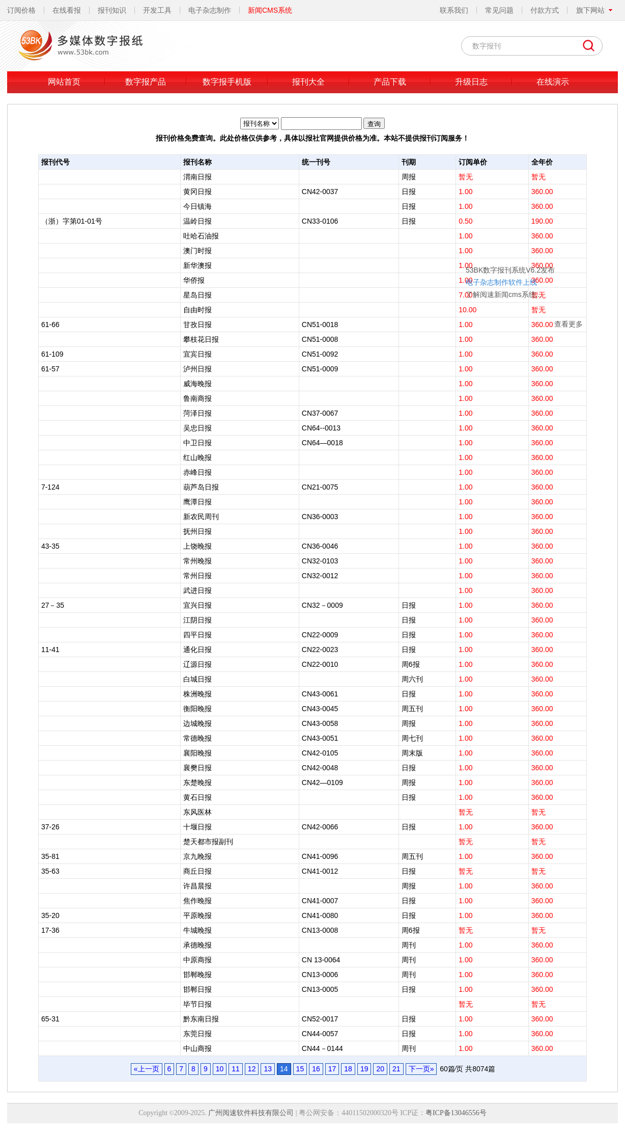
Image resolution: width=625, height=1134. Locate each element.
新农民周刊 (201, 516)
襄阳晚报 (197, 753)
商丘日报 (197, 871)
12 (252, 1069)
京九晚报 (197, 856)
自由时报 (197, 310)
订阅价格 (21, 10)
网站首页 (64, 81)
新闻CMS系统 (270, 10)
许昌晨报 (197, 886)
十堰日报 (197, 827)
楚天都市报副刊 (208, 842)
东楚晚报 (197, 782)
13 (268, 1069)
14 (284, 1069)
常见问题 (499, 10)
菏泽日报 (197, 413)
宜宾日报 (197, 354)
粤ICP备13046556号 (456, 1113)
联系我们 (454, 10)
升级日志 (471, 81)
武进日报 (197, 590)
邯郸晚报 (197, 974)
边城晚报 (197, 723)
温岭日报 (197, 221)
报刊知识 (112, 10)
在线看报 (66, 10)
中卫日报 (197, 443)
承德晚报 (197, 945)
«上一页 (146, 1069)
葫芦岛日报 (201, 487)
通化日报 (197, 649)
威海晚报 (197, 384)
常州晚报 (197, 561)
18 (348, 1069)
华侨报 (194, 280)
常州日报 (197, 576)
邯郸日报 (197, 989)
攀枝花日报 (201, 339)
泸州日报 (197, 369)
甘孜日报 (197, 324)
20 (380, 1069)
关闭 (512, 191)
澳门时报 (197, 251)
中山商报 (197, 1048)
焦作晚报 (197, 901)
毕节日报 (197, 1004)
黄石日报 (197, 797)
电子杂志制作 (209, 10)
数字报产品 (145, 81)
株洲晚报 (197, 694)
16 (316, 1069)
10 (220, 1069)
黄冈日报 (197, 191)
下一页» (421, 1069)
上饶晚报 (197, 546)
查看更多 (502, 260)
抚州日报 (197, 531)
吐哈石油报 (201, 236)
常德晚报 (197, 738)
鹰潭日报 (197, 502)
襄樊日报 (197, 768)
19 (364, 1069)
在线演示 (552, 81)
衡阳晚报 (197, 709)
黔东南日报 (201, 1019)
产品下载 (390, 81)
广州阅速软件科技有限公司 (251, 1113)
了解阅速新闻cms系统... (437, 230)
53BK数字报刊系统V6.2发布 (443, 206)
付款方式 (544, 10)
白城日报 (197, 679)
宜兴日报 (197, 605)
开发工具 (157, 10)
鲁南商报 (197, 398)
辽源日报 (197, 664)
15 (300, 1069)
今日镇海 (197, 206)
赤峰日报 (197, 472)
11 (236, 1069)
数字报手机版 (227, 81)
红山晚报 (197, 457)
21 (396, 1069)
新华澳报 (197, 265)
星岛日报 (197, 295)
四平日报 (197, 635)
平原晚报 (197, 915)
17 (332, 1069)
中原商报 (197, 960)
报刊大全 (308, 81)
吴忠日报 (197, 428)
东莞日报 (197, 1034)
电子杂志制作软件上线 (434, 218)
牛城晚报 (197, 930)
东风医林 (197, 812)
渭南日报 (197, 177)
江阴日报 (197, 620)
